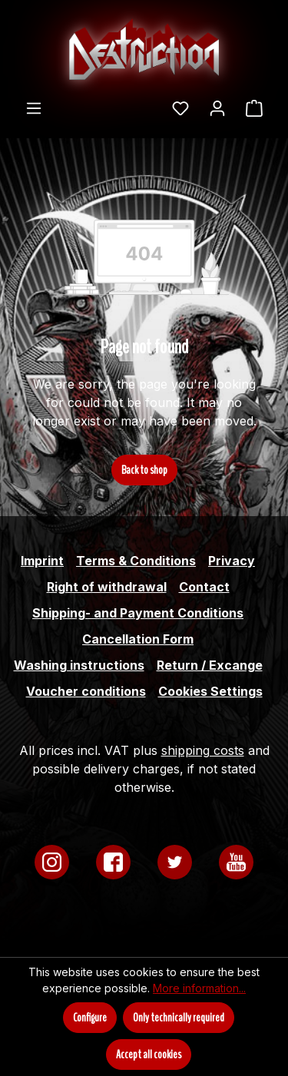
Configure (90, 1017)
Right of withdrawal (107, 586)
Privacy (231, 560)
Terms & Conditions (136, 560)
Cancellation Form (138, 639)
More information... (199, 988)
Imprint (42, 560)
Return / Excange (210, 665)
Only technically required (178, 1017)
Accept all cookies (148, 1054)
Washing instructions (79, 665)
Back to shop (144, 470)
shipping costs (202, 750)
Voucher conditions (86, 691)
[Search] (152, 103)
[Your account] (217, 107)
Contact (204, 586)
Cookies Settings (210, 691)
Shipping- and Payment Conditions (137, 613)
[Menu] (33, 107)
